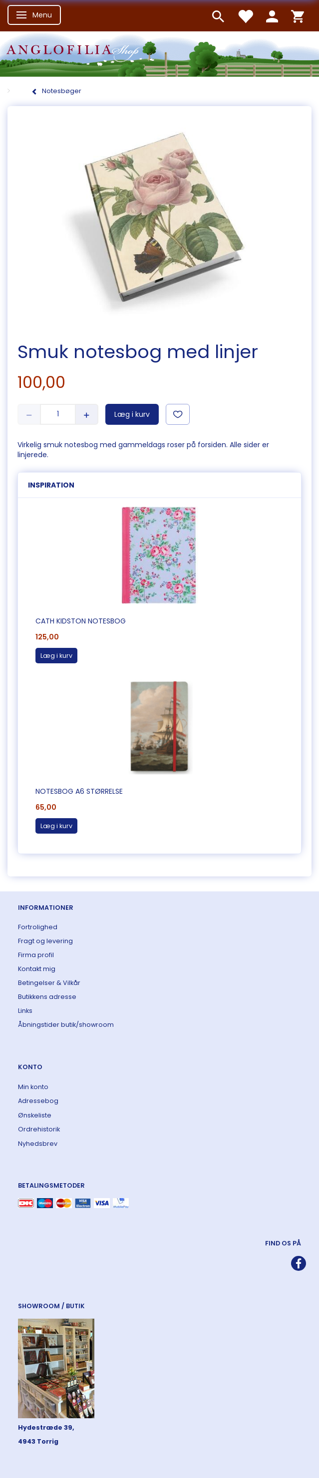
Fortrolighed (37, 927)
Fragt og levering (45, 941)
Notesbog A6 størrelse (79, 791)
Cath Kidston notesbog (80, 621)
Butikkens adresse (47, 996)
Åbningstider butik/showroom (66, 1024)
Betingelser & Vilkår (49, 983)
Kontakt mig (36, 969)
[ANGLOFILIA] (159, 53)
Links (25, 1010)
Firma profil (36, 955)
